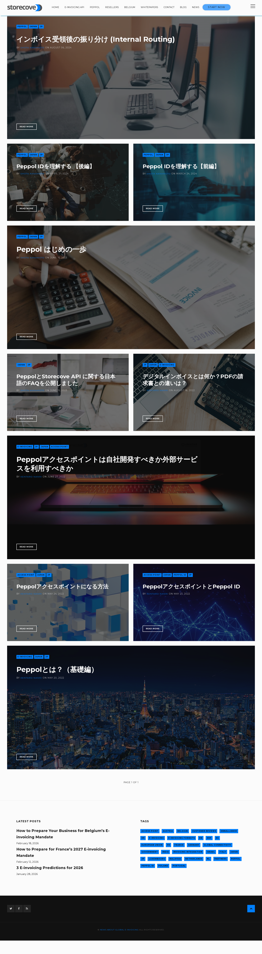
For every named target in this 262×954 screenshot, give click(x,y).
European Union (151, 844)
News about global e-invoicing (119, 930)
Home (55, 7)
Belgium (129, 7)
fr (168, 844)
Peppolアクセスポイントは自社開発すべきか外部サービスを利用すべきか (105, 464)
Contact (169, 7)
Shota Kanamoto (32, 47)
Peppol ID (180, 575)
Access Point (59, 447)
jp (41, 26)
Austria (168, 831)
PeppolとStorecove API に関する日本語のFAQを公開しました (67, 379)
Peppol (95, 7)
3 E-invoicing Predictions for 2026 (49, 867)
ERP (208, 838)
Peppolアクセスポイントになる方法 (63, 586)
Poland (163, 865)
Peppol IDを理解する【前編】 (182, 166)
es (216, 838)
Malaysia (175, 858)
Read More (26, 126)
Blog (183, 7)
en (200, 838)
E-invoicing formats (181, 838)
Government (149, 851)
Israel (210, 851)
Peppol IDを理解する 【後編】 (56, 166)
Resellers (112, 7)
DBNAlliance (228, 831)
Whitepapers (149, 7)
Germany (193, 844)
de (142, 838)
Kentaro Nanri (157, 390)
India (165, 851)
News (195, 7)
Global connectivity (217, 844)
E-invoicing (167, 365)
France (178, 844)
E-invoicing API (74, 7)
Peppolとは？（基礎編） (60, 669)
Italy (222, 851)
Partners (220, 858)
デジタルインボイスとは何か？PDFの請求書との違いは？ (191, 379)
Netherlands (193, 858)
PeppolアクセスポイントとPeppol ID (193, 586)
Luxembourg (156, 858)
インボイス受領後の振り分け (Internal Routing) (101, 39)
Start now (216, 7)
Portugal (178, 865)
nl (208, 858)
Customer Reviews (204, 831)
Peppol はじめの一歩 (53, 249)
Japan (33, 26)
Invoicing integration (187, 851)
